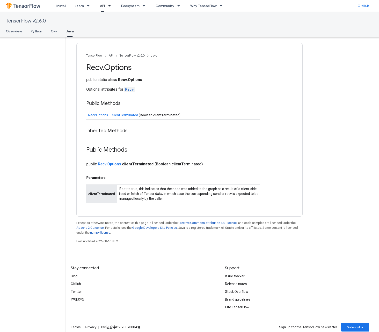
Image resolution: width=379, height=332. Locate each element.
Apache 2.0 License (90, 227)
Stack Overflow (236, 292)
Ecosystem (130, 6)
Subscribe (355, 327)
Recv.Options (98, 115)
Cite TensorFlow (237, 307)
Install (61, 6)
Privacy (90, 327)
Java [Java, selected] (70, 31)
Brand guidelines (237, 299)
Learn (79, 6)
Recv (129, 89)
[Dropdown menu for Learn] (89, 6)
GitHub (363, 6)
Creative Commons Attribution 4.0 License (207, 223)
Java (154, 55)
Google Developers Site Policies (154, 227)
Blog (74, 276)
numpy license (100, 232)
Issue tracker (235, 276)
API (111, 55)
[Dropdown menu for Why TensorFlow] (222, 6)
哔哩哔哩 (77, 299)
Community (164, 6)
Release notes (236, 284)
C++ (54, 31)
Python (36, 31)
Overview (14, 31)
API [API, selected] (102, 6)
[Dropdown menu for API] (111, 6)
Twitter (76, 292)
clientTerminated (125, 115)
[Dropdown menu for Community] (180, 6)
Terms (76, 327)
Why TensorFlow (203, 6)
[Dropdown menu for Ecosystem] (145, 6)
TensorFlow (94, 55)
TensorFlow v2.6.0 (26, 21)
